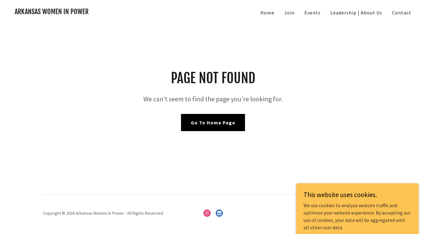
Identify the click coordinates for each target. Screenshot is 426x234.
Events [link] (312, 13)
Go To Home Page (213, 122)
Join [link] (289, 13)
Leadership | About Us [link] (356, 13)
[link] (52, 12)
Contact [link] (401, 13)
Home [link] (267, 13)
